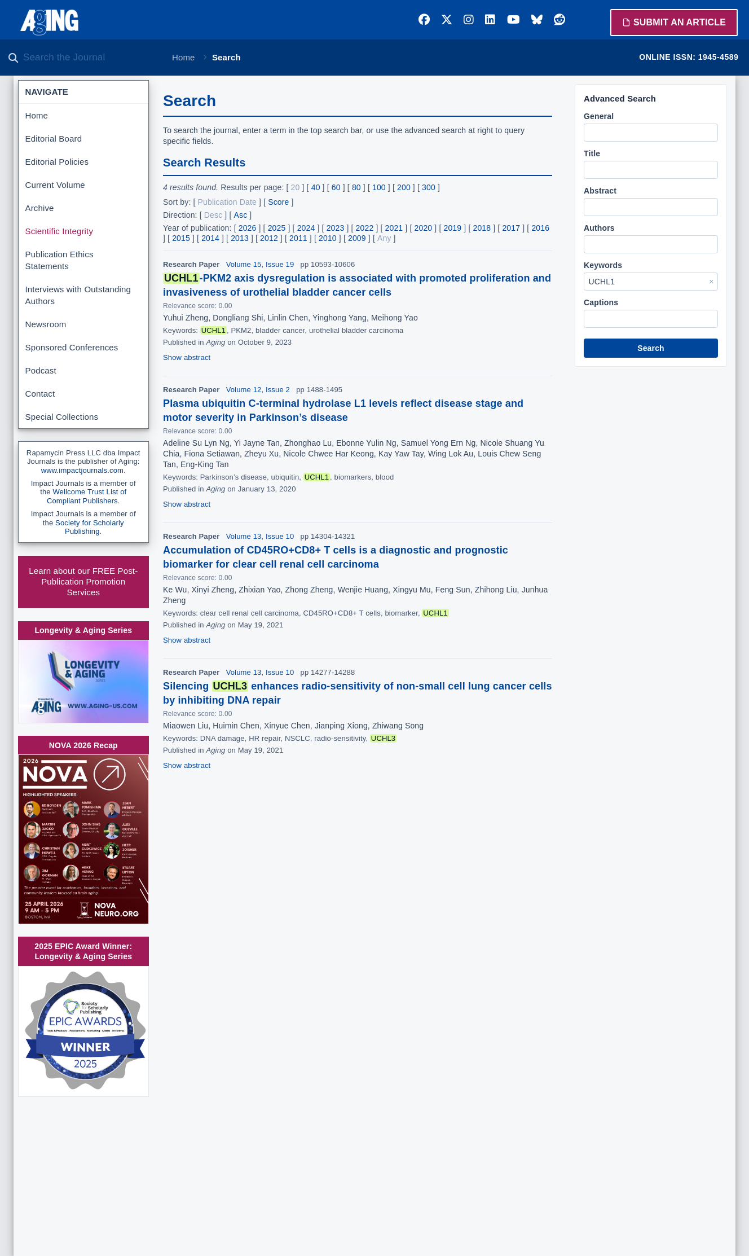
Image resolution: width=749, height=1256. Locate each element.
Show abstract (186, 357)
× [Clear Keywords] (711, 281)
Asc (241, 214)
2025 (277, 227)
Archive (39, 208)
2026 (248, 227)
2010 (328, 238)
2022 (365, 227)
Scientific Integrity (59, 231)
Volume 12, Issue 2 (258, 389)
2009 (357, 238)
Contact (40, 393)
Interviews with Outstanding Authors (78, 295)
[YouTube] (513, 19)
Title (592, 153)
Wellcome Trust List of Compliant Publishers (86, 496)
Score (278, 202)
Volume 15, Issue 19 (260, 264)
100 (379, 187)
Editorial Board (53, 138)
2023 (336, 227)
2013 (240, 238)
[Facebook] (424, 19)
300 (428, 187)
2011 (298, 238)
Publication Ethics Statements (59, 260)
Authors (599, 227)
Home (183, 57)
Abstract (600, 190)
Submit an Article (674, 22)
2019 (453, 227)
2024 (306, 227)
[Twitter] (446, 19)
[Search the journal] (90, 57)
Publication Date (227, 202)
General (599, 116)
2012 (269, 238)
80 (356, 187)
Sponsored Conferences (71, 347)
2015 (181, 238)
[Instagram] (469, 19)
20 (295, 187)
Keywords (603, 265)
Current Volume (55, 185)
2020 (424, 227)
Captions (601, 302)
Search (650, 348)
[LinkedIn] (490, 19)
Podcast (40, 370)
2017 (511, 227)
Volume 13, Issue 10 (260, 536)
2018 (482, 227)
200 (404, 187)
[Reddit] (559, 19)
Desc (213, 214)
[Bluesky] (537, 19)
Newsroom (46, 324)
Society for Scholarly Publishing (89, 527)
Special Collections (62, 416)
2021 (394, 227)
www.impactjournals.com (82, 470)
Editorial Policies (57, 161)
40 (315, 187)
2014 (210, 238)
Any (384, 238)
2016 (540, 227)
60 (336, 187)
